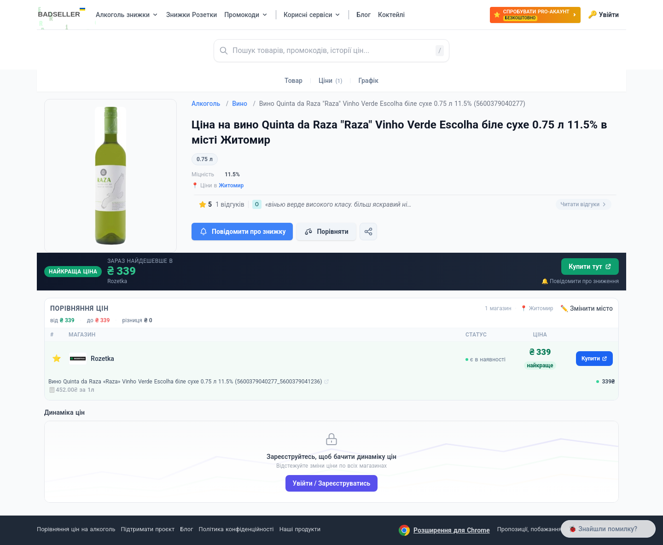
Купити (594, 358)
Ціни (331, 80)
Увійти (603, 14)
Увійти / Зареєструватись (332, 483)
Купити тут (590, 266)
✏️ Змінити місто (586, 308)
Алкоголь (210, 103)
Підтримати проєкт (147, 529)
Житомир (231, 185)
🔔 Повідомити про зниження (580, 281)
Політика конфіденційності (236, 529)
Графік (368, 80)
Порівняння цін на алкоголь (76, 529)
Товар (293, 80)
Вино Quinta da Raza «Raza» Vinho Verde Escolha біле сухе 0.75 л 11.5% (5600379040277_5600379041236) (185, 381)
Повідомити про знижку (242, 231)
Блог (186, 529)
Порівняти (326, 231)
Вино (244, 103)
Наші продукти (299, 529)
